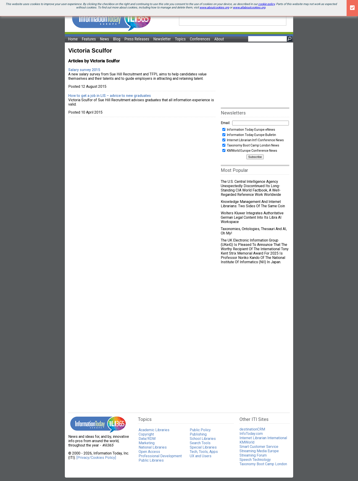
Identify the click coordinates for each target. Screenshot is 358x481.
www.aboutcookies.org (214, 7)
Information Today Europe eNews (251, 129)
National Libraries (153, 447)
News (104, 39)
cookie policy (266, 4)
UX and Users (200, 456)
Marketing (147, 443)
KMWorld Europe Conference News (252, 150)
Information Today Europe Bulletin (251, 135)
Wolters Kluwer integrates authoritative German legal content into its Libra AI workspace (252, 217)
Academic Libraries (154, 430)
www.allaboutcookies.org (249, 7)
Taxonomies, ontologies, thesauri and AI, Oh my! (254, 231)
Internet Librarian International (263, 438)
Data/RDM (147, 438)
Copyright (146, 434)
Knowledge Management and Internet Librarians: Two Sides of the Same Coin (254, 203)
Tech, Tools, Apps (204, 451)
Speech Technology (255, 459)
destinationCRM (252, 429)
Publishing (198, 434)
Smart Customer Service (259, 446)
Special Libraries (203, 447)
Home (73, 39)
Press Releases (136, 39)
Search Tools (200, 443)
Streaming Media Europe (259, 451)
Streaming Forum (253, 455)
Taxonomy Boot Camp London (263, 464)
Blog (116, 39)
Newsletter (162, 39)
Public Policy (200, 430)
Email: (225, 123)
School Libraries (203, 438)
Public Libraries (151, 460)
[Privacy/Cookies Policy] (96, 457)
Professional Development (160, 456)
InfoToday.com (251, 433)
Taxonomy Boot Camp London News (253, 145)
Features (89, 39)
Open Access (149, 451)
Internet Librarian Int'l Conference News (255, 140)
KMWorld (247, 442)
